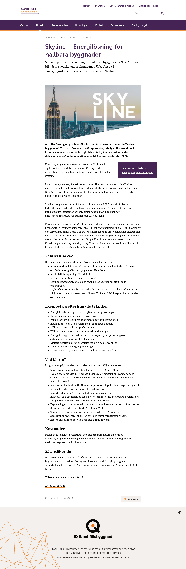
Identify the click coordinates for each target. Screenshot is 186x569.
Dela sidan (131, 499)
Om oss (24, 25)
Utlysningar (81, 25)
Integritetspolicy (91, 558)
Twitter (115, 558)
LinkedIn (105, 558)
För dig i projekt (139, 25)
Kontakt (86, 6)
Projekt (99, 25)
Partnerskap (117, 25)
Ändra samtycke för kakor (69, 558)
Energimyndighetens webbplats (137, 172)
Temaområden (60, 25)
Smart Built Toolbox (148, 6)
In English (100, 6)
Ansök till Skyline (55, 485)
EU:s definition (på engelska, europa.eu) (73, 278)
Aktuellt (40, 25)
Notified (125, 558)
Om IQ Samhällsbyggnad (122, 6)
